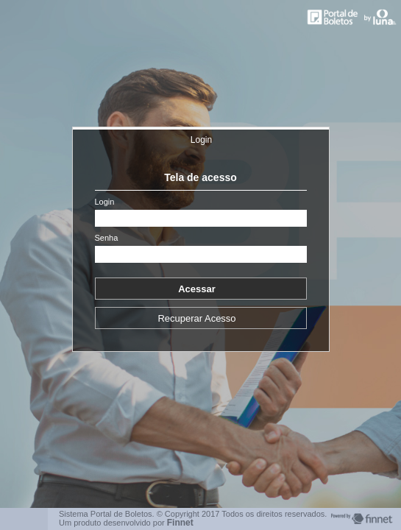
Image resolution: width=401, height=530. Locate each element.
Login (201, 140)
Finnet (180, 522)
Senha (106, 238)
